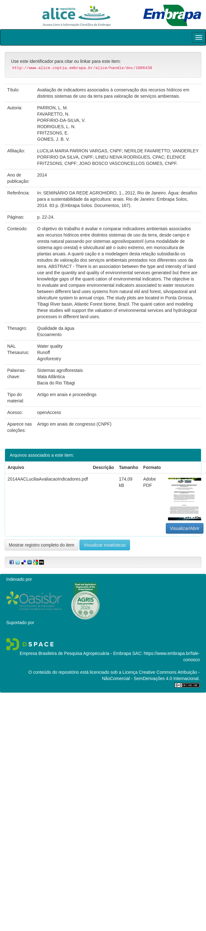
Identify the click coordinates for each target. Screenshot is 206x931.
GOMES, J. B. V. (53, 139)
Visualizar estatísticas (105, 544)
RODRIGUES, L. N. (56, 126)
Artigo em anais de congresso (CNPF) (74, 424)
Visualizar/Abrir (184, 528)
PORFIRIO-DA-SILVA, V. (61, 120)
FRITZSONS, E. (52, 132)
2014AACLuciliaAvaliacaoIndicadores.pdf (48, 479)
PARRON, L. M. (52, 107)
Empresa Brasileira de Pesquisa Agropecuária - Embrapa (75, 653)
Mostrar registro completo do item (41, 544)
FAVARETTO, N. (53, 114)
